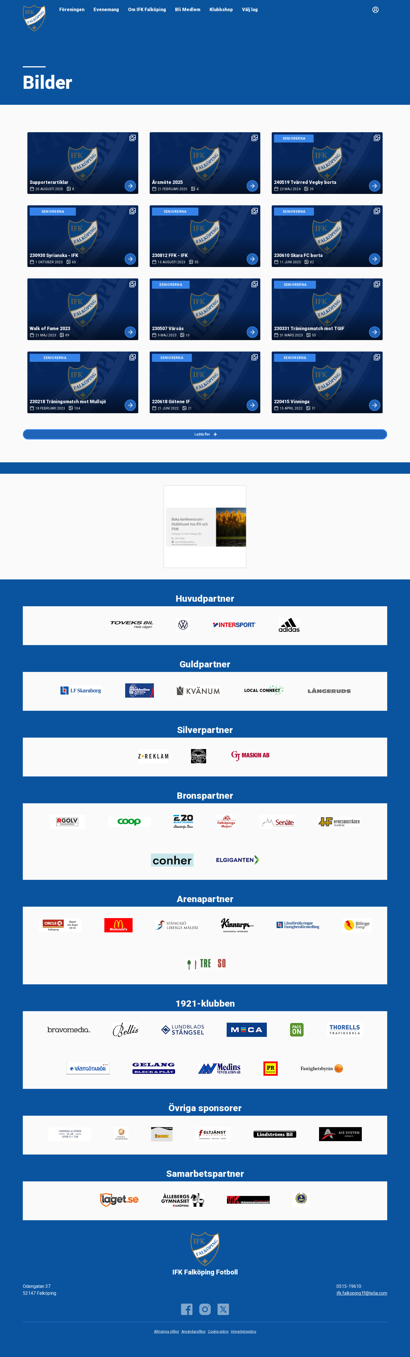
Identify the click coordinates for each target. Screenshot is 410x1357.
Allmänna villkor (166, 1332)
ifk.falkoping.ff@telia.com (361, 1293)
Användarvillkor (193, 1332)
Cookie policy (218, 1332)
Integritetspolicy (243, 1332)
